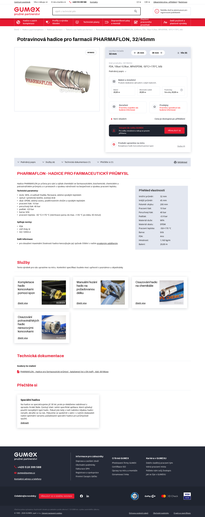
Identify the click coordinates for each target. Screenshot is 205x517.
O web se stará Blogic (182, 513)
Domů (16, 29)
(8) (184, 52)
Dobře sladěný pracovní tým (159, 462)
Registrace (183, 2)
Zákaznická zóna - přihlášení (165, 2)
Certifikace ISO (119, 466)
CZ (138, 2)
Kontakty (94, 2)
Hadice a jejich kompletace (33, 29)
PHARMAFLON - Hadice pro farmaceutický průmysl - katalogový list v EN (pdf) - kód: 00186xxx (64, 371)
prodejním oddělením (107, 243)
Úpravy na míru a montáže (124, 470)
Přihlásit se (174, 130)
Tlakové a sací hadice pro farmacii (79, 29)
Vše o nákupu (39, 2)
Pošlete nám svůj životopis (158, 470)
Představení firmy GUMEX (124, 462)
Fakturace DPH (83, 468)
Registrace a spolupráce (87, 472)
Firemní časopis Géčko (86, 476)
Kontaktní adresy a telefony (27, 479)
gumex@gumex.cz (26, 472)
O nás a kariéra (57, 2)
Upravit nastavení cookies (52, 513)
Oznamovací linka (120, 474)
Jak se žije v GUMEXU (156, 474)
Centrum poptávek (22, 2)
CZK (146, 2)
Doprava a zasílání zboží (87, 461)
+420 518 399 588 (79, 2)
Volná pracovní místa (156, 466)
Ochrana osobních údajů (138, 513)
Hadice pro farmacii (54, 29)
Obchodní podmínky (85, 464)
